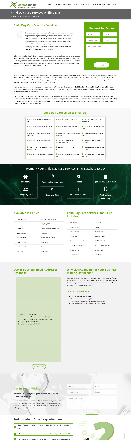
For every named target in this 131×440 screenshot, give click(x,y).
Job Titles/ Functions (105, 181)
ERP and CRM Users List (101, 414)
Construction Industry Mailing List (77, 414)
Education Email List (73, 428)
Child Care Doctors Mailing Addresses (41, 154)
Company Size (26, 194)
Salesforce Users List (100, 421)
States (79, 181)
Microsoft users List (99, 424)
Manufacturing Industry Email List (77, 426)
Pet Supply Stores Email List (75, 417)
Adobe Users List (99, 417)
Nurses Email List (45, 428)
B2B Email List (61, 5)
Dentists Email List (45, 417)
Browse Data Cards (98, 5)
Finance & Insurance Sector (75, 421)
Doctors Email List (45, 419)
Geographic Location (52, 182)
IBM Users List (98, 426)
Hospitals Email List (46, 424)
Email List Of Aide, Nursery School (39, 140)
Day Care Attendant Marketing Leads (40, 126)
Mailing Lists (73, 5)
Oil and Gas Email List (73, 424)
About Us (51, 5)
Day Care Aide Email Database (67, 126)
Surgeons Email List (46, 426)
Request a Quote (39, 305)
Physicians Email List (46, 414)
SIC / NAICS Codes (79, 194)
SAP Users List (98, 419)
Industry (25, 181)
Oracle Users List (99, 428)
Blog (108, 5)
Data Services (85, 5)
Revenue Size (52, 195)
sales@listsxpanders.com (23, 422)
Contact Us (115, 5)
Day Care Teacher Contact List (67, 119)
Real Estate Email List (73, 419)
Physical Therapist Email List (48, 421)
